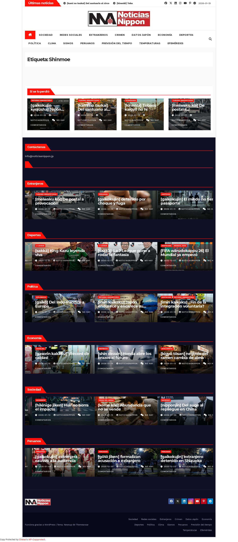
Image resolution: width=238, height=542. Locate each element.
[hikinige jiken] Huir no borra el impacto (117, 407)
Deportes (186, 34)
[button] (210, 39)
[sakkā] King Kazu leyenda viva (116, 252)
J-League (96, 246)
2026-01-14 (163, 363)
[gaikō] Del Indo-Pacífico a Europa (115, 304)
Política (34, 43)
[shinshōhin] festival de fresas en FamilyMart (51, 355)
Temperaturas (149, 43)
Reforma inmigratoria (42, 100)
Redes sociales (71, 34)
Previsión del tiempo (117, 43)
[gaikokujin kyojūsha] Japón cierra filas (46, 109)
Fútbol (32, 246)
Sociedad (46, 34)
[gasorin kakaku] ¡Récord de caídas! (118, 355)
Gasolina (96, 349)
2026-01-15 (100, 363)
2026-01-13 (163, 209)
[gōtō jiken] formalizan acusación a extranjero (175, 458)
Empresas (159, 349)
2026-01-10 (163, 415)
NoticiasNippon (57, 209)
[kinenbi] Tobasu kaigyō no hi (140, 107)
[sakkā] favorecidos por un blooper (53, 252)
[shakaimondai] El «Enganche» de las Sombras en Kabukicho (54, 409)
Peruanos (87, 43)
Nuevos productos (37, 349)
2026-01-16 (100, 312)
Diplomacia (97, 297)
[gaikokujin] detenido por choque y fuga (177, 201)
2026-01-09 (101, 466)
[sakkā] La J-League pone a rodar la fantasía (180, 252)
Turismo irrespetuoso (89, 100)
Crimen (120, 34)
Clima (52, 43)
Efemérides (175, 43)
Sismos (68, 43)
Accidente (96, 400)
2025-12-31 (100, 260)
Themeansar (82, 524)
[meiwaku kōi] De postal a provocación (188, 109)
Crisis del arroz (162, 400)
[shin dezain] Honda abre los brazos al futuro (180, 355)
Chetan (22, 539)
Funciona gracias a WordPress (40, 524)
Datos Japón (141, 34)
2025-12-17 (163, 260)
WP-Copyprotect (36, 539)
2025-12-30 (163, 466)
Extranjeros (98, 34)
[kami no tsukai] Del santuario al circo (93, 109)
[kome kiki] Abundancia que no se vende (180, 407)
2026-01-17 (181, 115)
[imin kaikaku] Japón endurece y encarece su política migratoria (176, 306)
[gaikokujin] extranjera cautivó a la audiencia (112, 458)
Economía (165, 34)
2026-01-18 (40, 115)
